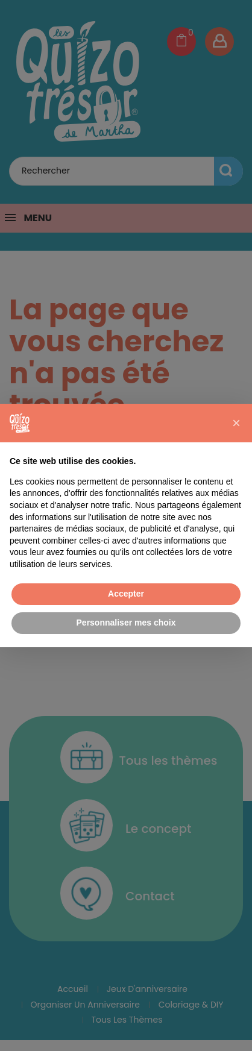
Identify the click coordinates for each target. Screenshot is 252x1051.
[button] (236, 423)
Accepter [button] (126, 593)
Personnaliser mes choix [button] (126, 622)
